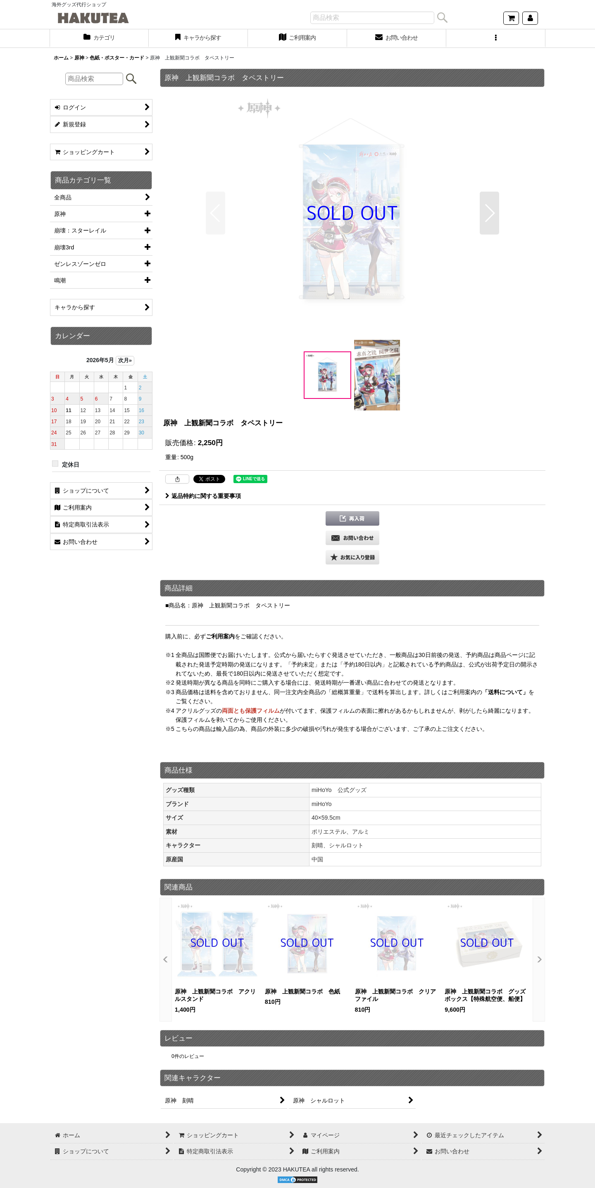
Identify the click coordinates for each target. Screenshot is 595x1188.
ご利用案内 (220, 636)
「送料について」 (505, 692)
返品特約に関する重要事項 (203, 496)
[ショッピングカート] (511, 18)
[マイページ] (530, 18)
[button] (495, 38)
